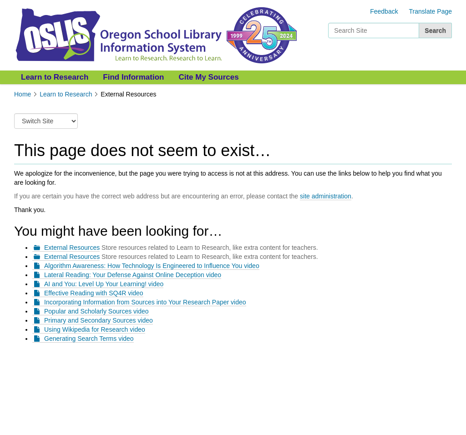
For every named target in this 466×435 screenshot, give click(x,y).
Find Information (133, 77)
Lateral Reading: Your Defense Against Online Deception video (132, 274)
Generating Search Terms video (89, 338)
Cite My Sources (208, 77)
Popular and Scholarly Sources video (96, 311)
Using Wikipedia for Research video (94, 329)
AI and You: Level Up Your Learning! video (103, 284)
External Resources (72, 247)
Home (22, 94)
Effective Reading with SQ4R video (93, 293)
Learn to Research (54, 77)
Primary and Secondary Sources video (98, 320)
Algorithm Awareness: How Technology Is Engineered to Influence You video (151, 265)
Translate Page (430, 11)
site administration (325, 196)
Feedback (384, 11)
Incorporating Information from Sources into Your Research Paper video (145, 302)
